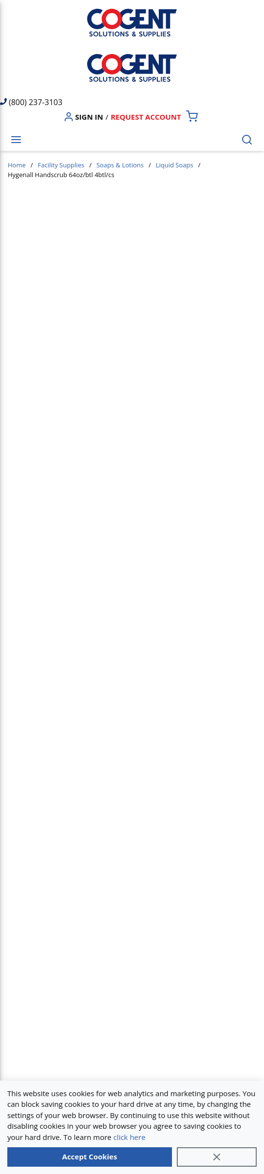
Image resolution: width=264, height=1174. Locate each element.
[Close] (217, 1157)
